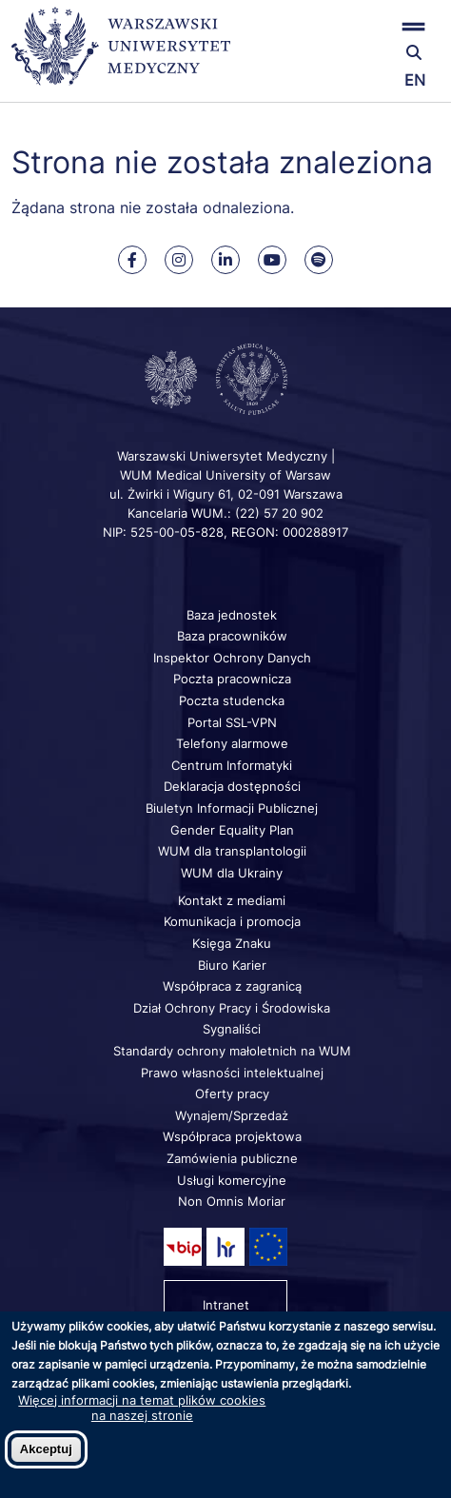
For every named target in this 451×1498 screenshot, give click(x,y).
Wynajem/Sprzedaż (231, 1115)
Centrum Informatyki (231, 765)
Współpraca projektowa (232, 1136)
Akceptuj (46, 1449)
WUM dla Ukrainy (232, 872)
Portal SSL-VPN (232, 722)
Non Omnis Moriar (231, 1201)
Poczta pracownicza (232, 678)
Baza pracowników (232, 635)
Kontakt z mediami (231, 900)
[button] (368, 26)
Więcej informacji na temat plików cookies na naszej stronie (141, 1407)
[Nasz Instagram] (179, 260)
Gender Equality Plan (232, 830)
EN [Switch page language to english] (414, 79)
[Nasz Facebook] (132, 260)
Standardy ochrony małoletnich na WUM (232, 1050)
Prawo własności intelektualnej (232, 1072)
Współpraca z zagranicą (232, 986)
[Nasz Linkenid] (225, 260)
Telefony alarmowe (232, 743)
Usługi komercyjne (231, 1180)
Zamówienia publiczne (232, 1158)
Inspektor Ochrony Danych (232, 657)
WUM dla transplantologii (232, 850)
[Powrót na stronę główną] (120, 54)
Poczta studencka (231, 700)
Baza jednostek (231, 614)
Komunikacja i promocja (232, 921)
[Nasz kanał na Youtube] (272, 260)
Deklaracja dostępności (232, 786)
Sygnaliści (232, 1028)
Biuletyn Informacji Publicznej (232, 808)
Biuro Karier (232, 965)
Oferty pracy (232, 1093)
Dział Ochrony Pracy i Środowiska (231, 1007)
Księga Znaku (231, 943)
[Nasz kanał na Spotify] (318, 260)
